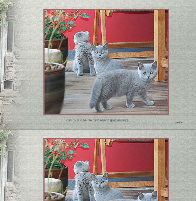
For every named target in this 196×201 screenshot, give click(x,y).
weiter (179, 122)
